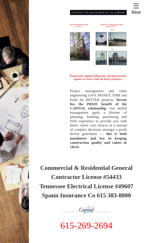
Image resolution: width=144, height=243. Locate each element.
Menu (136, 8)
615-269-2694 (86, 225)
